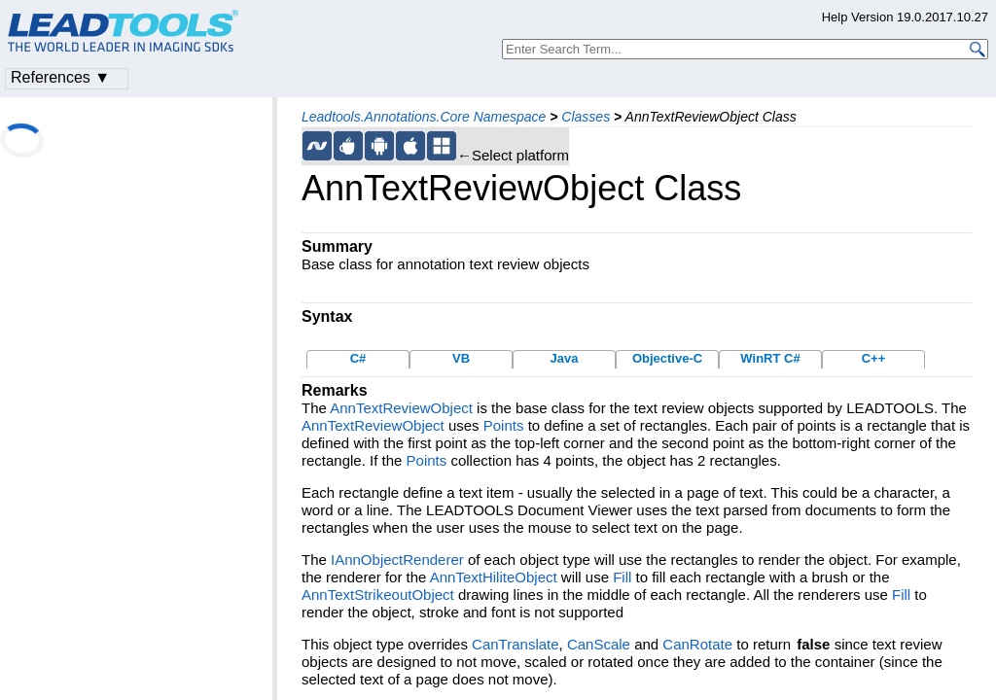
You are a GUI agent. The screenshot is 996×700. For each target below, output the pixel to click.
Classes (585, 116)
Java (565, 358)
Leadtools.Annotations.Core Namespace (424, 116)
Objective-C (667, 358)
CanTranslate (515, 644)
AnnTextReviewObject (401, 408)
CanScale (598, 644)
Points (503, 425)
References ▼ (60, 77)
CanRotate (697, 644)
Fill (622, 577)
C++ (874, 358)
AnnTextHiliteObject (493, 577)
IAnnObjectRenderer (397, 559)
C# (358, 358)
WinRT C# (770, 358)
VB (461, 358)
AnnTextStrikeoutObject (378, 594)
